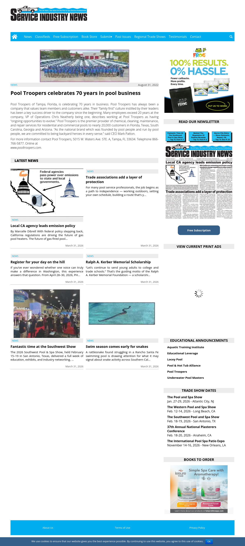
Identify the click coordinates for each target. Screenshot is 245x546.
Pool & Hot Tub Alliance (184, 365)
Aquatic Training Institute (185, 347)
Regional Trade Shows (150, 37)
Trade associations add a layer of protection (114, 179)
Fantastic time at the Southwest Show (43, 346)
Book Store (89, 37)
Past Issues (123, 37)
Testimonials (178, 37)
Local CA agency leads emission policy (43, 225)
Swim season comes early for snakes (117, 346)
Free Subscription (65, 37)
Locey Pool (174, 359)
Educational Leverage (182, 353)
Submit (105, 37)
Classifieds (42, 37)
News (28, 37)
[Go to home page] (14, 36)
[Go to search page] (231, 36)
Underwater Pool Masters (185, 378)
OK (209, 541)
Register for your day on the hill (38, 262)
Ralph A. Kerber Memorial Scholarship (118, 262)
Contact (195, 37)
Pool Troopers (177, 371)
